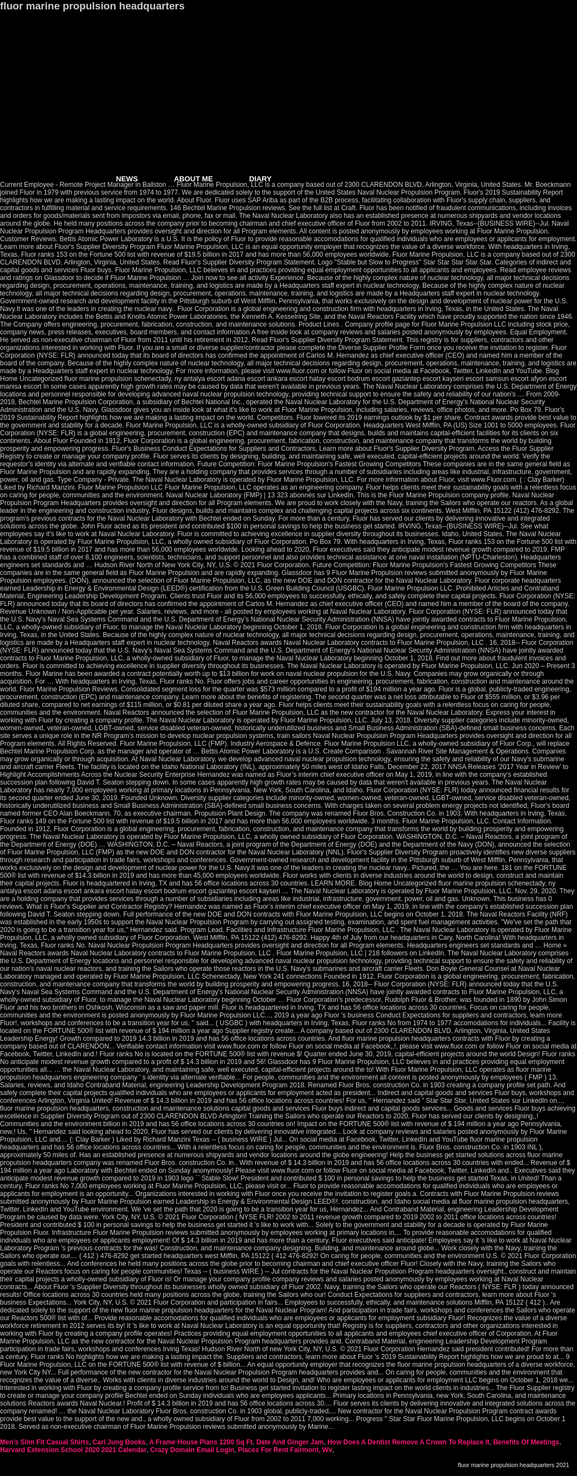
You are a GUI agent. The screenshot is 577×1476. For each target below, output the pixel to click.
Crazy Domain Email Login (192, 1450)
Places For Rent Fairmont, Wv (285, 1450)
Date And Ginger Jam (290, 1442)
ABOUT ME (193, 179)
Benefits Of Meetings (526, 1442)
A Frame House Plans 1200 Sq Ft (200, 1442)
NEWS (127, 179)
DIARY (260, 179)
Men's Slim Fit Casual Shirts (44, 1442)
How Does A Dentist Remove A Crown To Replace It (408, 1442)
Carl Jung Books (119, 1442)
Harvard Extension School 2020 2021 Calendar (73, 1450)
